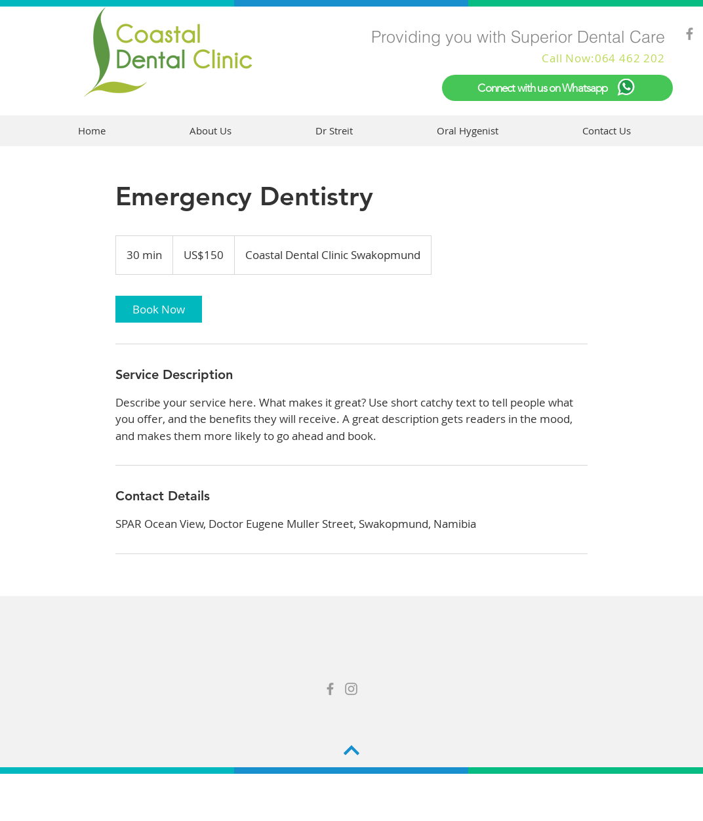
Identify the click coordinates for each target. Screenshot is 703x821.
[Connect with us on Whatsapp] (557, 88)
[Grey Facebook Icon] (689, 34)
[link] (158, 309)
